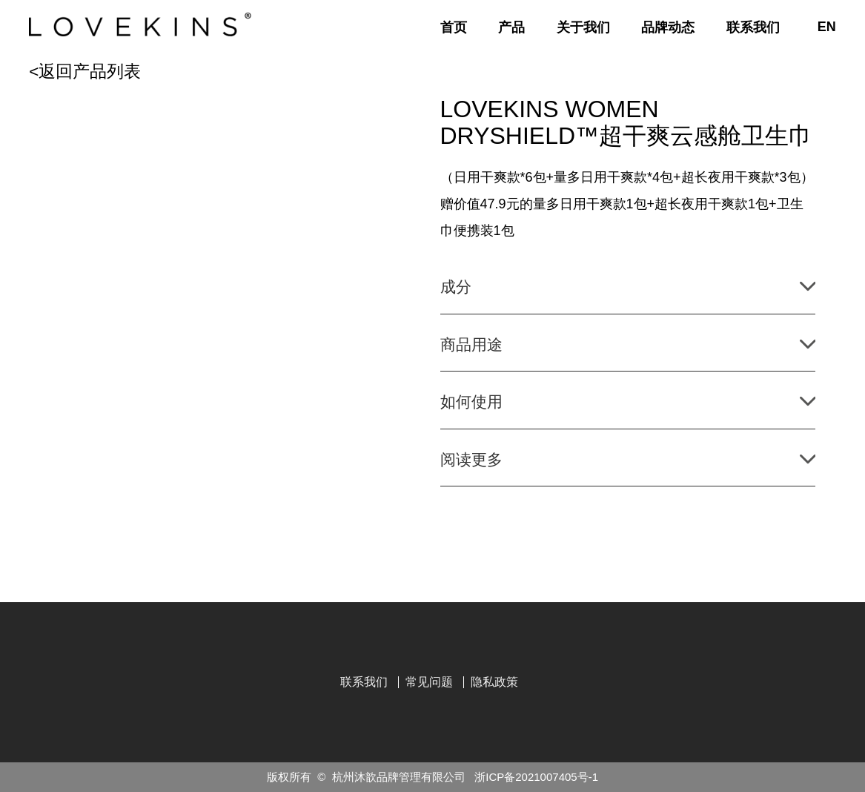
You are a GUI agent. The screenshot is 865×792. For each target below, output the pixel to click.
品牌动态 (668, 27)
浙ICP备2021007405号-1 (536, 776)
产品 (511, 27)
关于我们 (583, 27)
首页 (453, 27)
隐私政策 (494, 682)
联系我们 (753, 27)
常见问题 (429, 682)
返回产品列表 (85, 72)
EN (827, 26)
